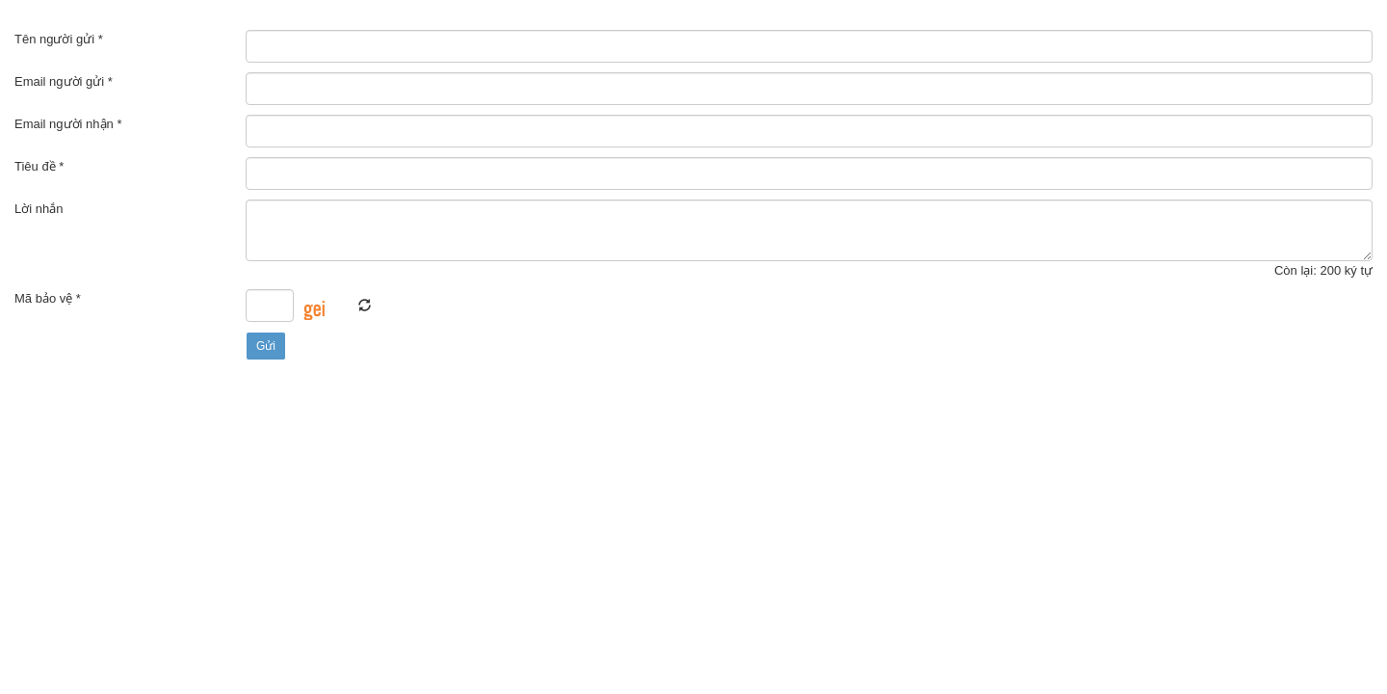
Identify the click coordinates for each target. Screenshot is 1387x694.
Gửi (265, 346)
